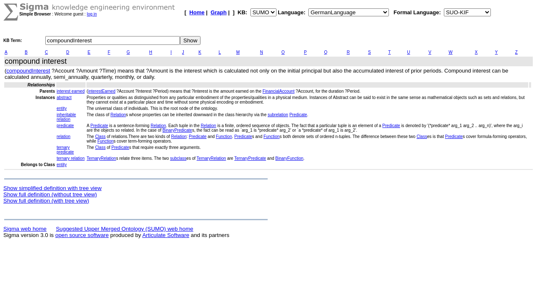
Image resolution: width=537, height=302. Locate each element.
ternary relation (71, 158)
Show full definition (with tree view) (46, 201)
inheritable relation (66, 117)
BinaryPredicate (177, 130)
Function (224, 136)
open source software (82, 235)
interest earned (71, 91)
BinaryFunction (289, 158)
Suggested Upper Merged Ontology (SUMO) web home (124, 229)
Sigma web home (25, 229)
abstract (64, 97)
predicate (65, 125)
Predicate (298, 114)
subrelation (278, 114)
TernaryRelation (101, 158)
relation (63, 136)
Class (100, 136)
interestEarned (101, 91)
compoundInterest (28, 71)
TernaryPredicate (250, 158)
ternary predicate (65, 149)
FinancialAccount (279, 91)
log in (92, 14)
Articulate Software (165, 235)
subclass (178, 158)
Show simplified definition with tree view (52, 188)
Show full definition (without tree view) (50, 194)
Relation (118, 114)
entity (62, 108)
